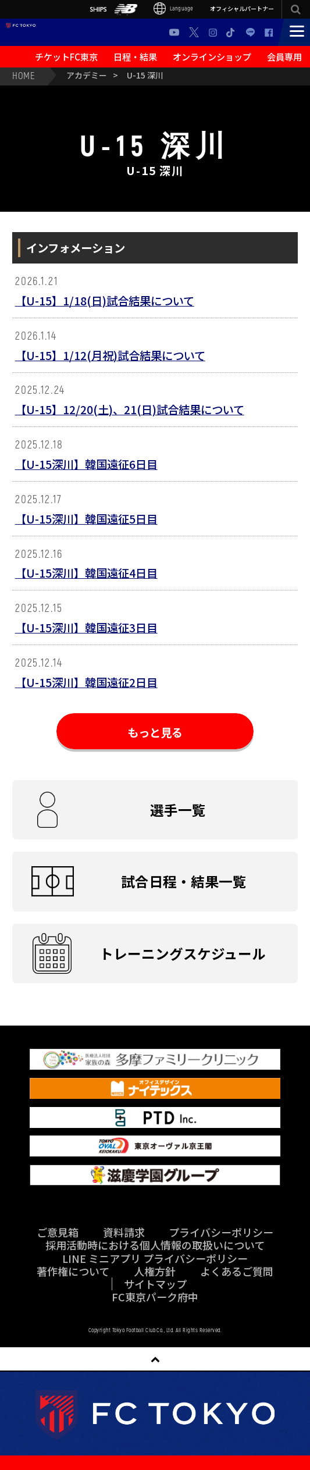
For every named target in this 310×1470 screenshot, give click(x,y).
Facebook (269, 33)
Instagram (213, 33)
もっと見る (155, 732)
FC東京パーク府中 (155, 1296)
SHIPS (98, 9)
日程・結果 (135, 56)
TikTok (231, 32)
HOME (23, 75)
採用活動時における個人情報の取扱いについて (155, 1244)
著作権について (73, 1271)
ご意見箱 (58, 1232)
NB (126, 9)
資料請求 (124, 1232)
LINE (250, 32)
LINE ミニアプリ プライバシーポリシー (155, 1258)
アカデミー (86, 75)
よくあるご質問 (236, 1271)
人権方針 (155, 1271)
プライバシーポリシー (221, 1232)
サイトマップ (155, 1283)
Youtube (174, 32)
